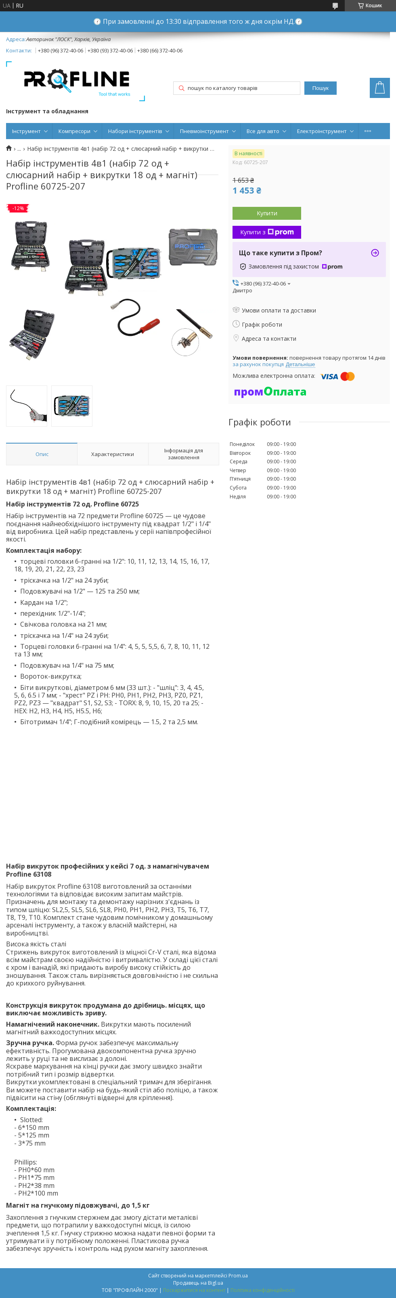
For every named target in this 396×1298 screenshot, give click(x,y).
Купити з (267, 232)
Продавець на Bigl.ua (198, 1282)
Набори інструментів (135, 131)
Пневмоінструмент (204, 131)
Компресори (74, 131)
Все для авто (263, 131)
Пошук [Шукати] (320, 88)
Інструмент (26, 131)
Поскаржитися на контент (194, 1290)
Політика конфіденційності (262, 1290)
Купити (267, 213)
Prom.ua (238, 1275)
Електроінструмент (322, 131)
